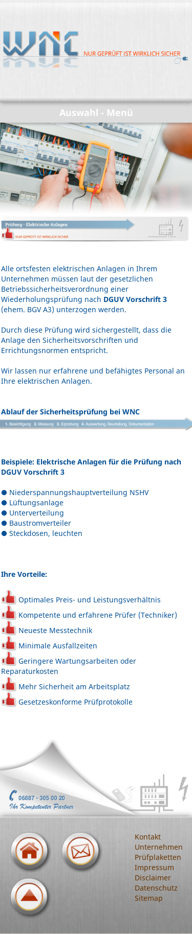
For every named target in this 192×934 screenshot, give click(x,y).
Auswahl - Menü (96, 112)
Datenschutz (156, 888)
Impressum (154, 867)
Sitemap (149, 898)
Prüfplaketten (158, 857)
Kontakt (148, 837)
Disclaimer (153, 877)
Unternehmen (159, 847)
